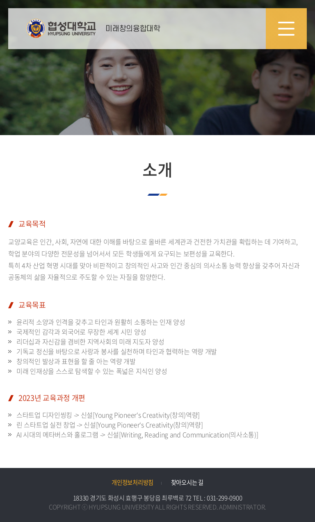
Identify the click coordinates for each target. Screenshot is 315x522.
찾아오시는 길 (187, 482)
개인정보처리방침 (132, 482)
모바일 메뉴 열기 (286, 28)
